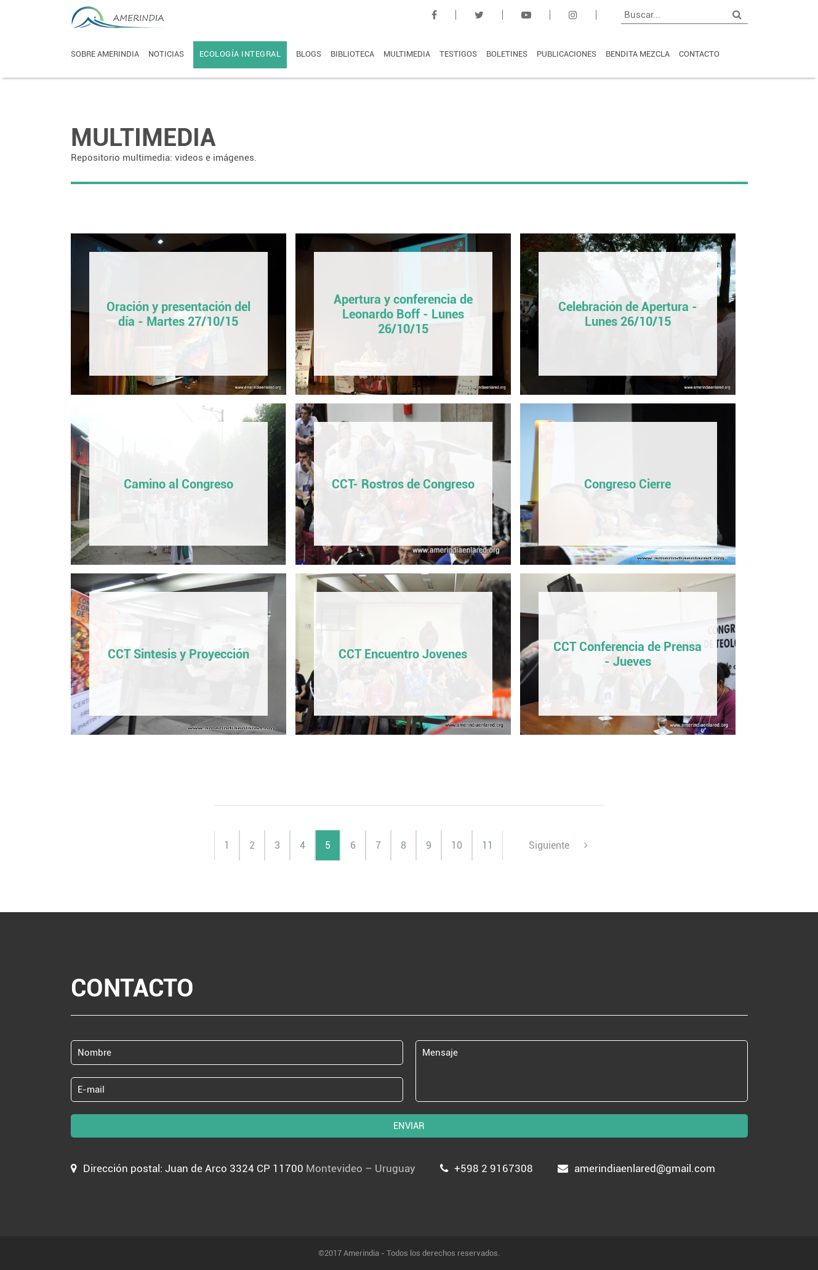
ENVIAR (409, 1125)
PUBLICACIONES (566, 54)
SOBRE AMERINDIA (105, 54)
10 (456, 845)
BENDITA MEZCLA (638, 54)
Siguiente (558, 845)
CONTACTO (699, 54)
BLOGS (308, 54)
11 (487, 845)
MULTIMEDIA (406, 54)
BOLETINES (506, 54)
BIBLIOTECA (352, 54)
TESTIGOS (458, 54)
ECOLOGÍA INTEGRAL (240, 54)
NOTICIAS (166, 54)
